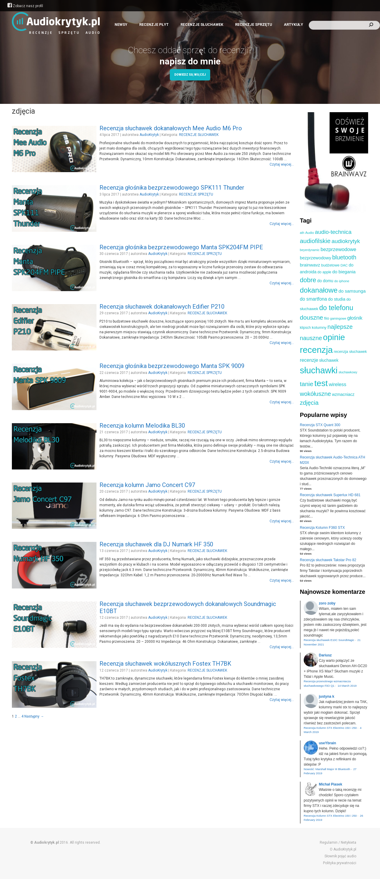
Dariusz (325, 655)
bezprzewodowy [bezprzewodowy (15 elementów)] (315, 258)
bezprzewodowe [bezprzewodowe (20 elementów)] (338, 249)
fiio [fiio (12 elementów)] (326, 318)
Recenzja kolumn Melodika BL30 (142, 425)
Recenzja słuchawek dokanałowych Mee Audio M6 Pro (170, 128)
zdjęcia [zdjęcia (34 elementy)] (309, 402)
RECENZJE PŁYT (154, 24)
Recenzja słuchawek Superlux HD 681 (330, 495)
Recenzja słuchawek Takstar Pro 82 (328, 560)
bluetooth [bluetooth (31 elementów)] (344, 257)
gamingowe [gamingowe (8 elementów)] (338, 318)
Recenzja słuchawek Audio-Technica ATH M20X (332, 460)
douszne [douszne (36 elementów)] (311, 317)
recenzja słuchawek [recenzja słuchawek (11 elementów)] (350, 351)
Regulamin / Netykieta (338, 842)
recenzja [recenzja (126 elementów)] (316, 350)
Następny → (34, 716)
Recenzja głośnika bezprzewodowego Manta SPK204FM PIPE (181, 247)
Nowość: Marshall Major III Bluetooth (327, 769)
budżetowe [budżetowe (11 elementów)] (330, 265)
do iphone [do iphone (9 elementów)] (341, 281)
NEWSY (121, 24)
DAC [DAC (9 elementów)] (344, 265)
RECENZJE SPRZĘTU (253, 24)
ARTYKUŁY (293, 24)
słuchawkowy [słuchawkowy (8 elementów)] (347, 372)
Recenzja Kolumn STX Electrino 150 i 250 (330, 727)
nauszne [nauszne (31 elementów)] (311, 338)
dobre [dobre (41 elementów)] (308, 280)
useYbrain (327, 743)
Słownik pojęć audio (340, 856)
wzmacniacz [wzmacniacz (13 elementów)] (343, 394)
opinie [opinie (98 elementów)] (334, 337)
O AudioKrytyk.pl (343, 849)
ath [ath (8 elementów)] (302, 232)
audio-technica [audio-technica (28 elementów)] (333, 232)
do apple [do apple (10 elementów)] (324, 272)
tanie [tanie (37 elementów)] (306, 383)
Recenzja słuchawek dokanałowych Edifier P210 (161, 306)
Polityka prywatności (339, 863)
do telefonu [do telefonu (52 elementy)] (336, 308)
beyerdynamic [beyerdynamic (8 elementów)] (309, 250)
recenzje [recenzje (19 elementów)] (309, 360)
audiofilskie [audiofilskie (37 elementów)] (315, 240)
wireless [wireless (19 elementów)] (337, 384)
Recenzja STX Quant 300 (320, 425)
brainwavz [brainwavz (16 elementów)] (310, 264)
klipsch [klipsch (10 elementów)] (305, 328)
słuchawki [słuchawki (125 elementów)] (319, 370)
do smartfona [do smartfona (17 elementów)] (313, 299)
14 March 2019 (347, 685)
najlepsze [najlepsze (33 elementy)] (340, 326)
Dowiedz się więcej (190, 74)
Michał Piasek (330, 784)
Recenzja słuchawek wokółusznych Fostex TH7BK (165, 663)
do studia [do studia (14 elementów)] (336, 299)
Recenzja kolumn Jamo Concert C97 (147, 484)
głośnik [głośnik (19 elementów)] (354, 317)
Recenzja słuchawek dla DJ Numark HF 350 (156, 544)
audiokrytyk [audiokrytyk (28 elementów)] (346, 241)
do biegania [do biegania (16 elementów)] (344, 271)
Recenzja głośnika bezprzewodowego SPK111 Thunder (171, 187)
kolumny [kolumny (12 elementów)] (319, 327)
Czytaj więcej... (282, 164)
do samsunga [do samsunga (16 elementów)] (351, 290)
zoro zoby (327, 603)
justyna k (326, 696)
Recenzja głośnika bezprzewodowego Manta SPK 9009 (171, 365)
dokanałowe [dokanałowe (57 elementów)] (319, 290)
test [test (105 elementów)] (321, 383)
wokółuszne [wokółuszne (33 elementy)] (315, 394)
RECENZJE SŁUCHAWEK (201, 24)
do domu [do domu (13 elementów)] (325, 280)
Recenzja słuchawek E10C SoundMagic (329, 640)
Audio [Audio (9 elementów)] (309, 232)
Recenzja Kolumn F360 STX (322, 528)
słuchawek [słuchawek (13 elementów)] (328, 360)
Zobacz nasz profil (25, 6)
